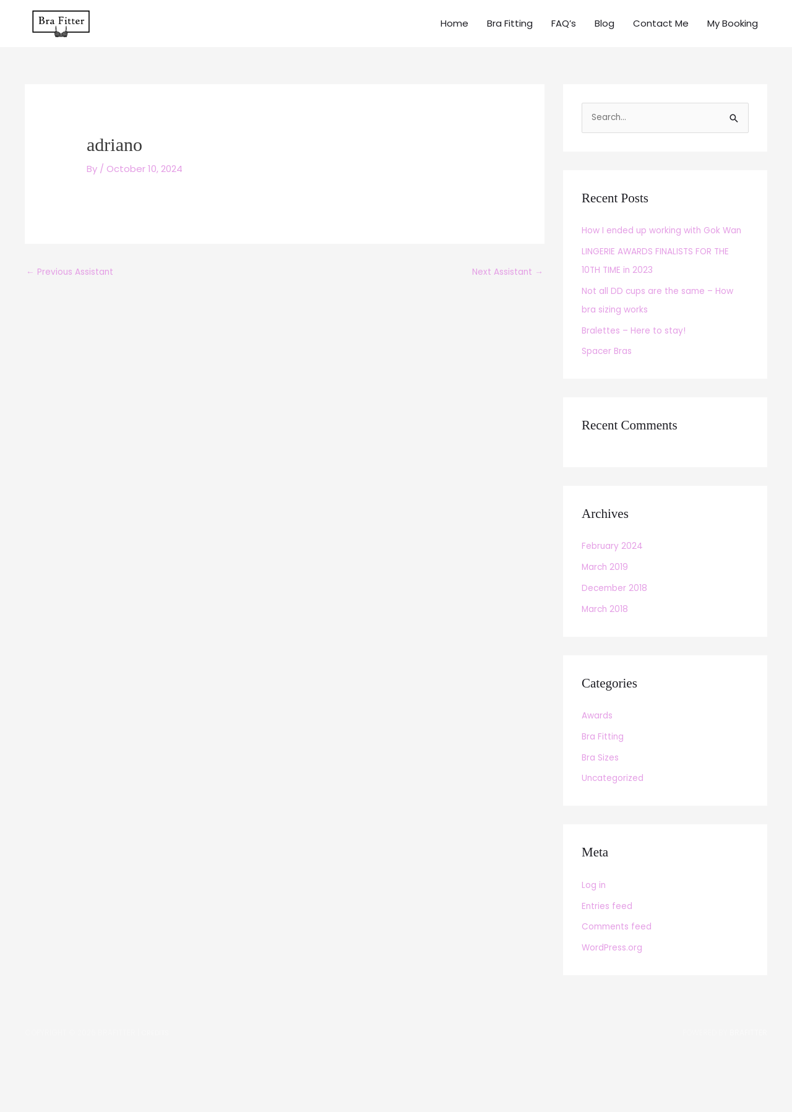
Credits (156, 1079)
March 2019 (606, 613)
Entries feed (609, 952)
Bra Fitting (510, 36)
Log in (595, 931)
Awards (599, 762)
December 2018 (617, 634)
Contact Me (661, 36)
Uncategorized (616, 824)
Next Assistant (504, 300)
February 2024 (613, 592)
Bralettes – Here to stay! (638, 377)
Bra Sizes (602, 804)
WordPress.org (615, 994)
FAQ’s (563, 36)
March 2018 (606, 655)
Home (454, 36)
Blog (604, 36)
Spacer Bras (609, 397)
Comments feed (621, 973)
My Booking (732, 36)
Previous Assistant (74, 300)
